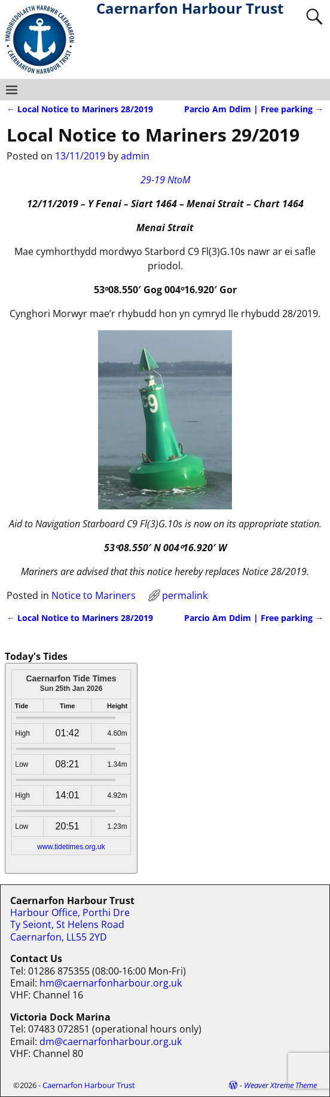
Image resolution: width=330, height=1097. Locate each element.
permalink (184, 595)
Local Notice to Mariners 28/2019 (80, 109)
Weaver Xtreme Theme (280, 1085)
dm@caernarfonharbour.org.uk (110, 1041)
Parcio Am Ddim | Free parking (253, 109)
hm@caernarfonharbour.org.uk (110, 983)
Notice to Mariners (93, 595)
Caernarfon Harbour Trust (88, 1085)
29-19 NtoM (165, 179)
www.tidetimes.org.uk (71, 847)
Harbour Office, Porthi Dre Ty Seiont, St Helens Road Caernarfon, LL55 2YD (70, 925)
